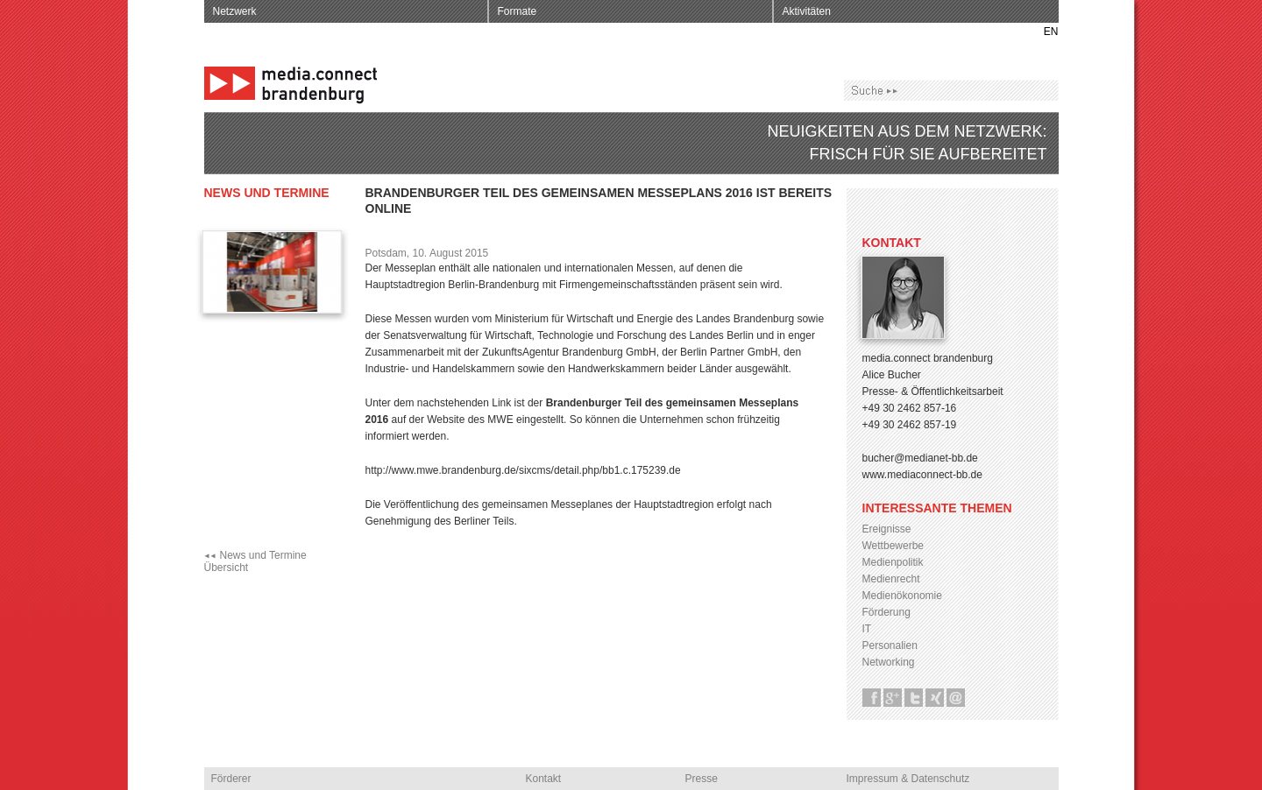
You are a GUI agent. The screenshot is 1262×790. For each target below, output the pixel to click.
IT (867, 629)
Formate (517, 11)
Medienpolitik (893, 562)
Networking (888, 662)
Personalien (890, 645)
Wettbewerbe (893, 546)
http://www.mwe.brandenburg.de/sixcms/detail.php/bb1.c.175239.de (523, 470)
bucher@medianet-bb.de (920, 458)
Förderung (886, 612)
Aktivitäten (807, 11)
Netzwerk (235, 11)
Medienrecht (891, 579)
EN (1051, 31)
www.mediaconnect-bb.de (922, 475)
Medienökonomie (902, 595)
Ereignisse (886, 529)
